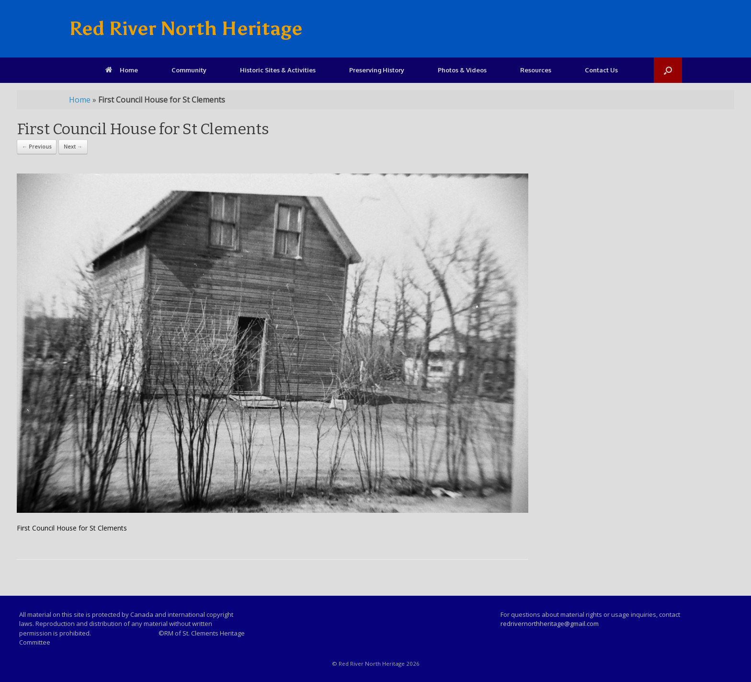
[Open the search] (668, 70)
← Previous (36, 146)
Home (121, 70)
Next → (73, 146)
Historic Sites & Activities (278, 70)
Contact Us (601, 70)
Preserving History (376, 70)
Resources (535, 70)
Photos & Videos (462, 70)
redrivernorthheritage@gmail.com (550, 623)
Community (188, 70)
